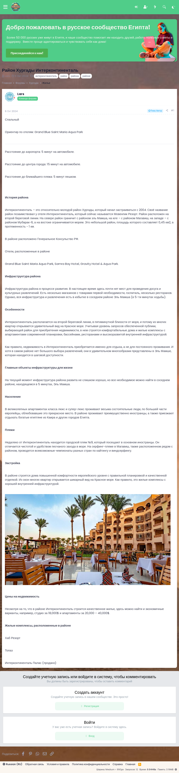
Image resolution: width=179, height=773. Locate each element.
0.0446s (151, 769)
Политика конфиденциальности (91, 764)
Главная (130, 764)
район (64, 76)
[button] (176, 769)
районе (86, 76)
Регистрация (91, 706)
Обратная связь (34, 764)
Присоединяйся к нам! (27, 53)
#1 (172, 110)
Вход (91, 736)
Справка (118, 764)
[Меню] (5, 7)
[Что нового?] (155, 7)
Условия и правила (58, 764)
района (75, 76)
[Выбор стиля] (174, 7)
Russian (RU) (12, 764)
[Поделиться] (167, 110)
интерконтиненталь (46, 76)
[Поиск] (164, 7)
